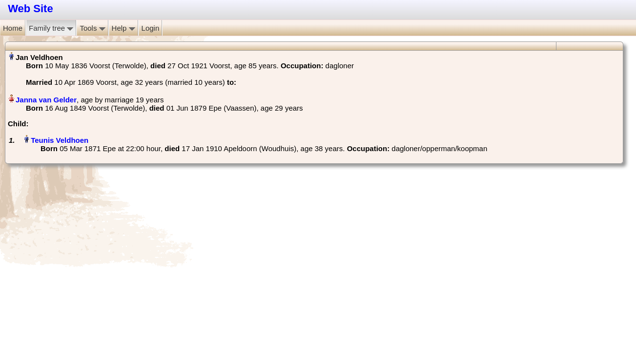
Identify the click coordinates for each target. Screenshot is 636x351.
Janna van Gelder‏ (46, 100)
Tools (92, 28)
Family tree (51, 28)
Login (151, 28)
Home (12, 28)
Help (123, 28)
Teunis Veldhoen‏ (59, 140)
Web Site (30, 8)
